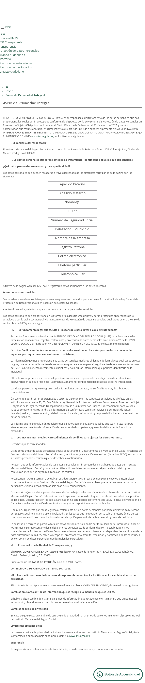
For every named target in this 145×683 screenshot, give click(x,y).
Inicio (9, 91)
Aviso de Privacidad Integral (25, 95)
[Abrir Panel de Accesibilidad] (118, 674)
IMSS (8, 27)
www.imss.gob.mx (79, 636)
